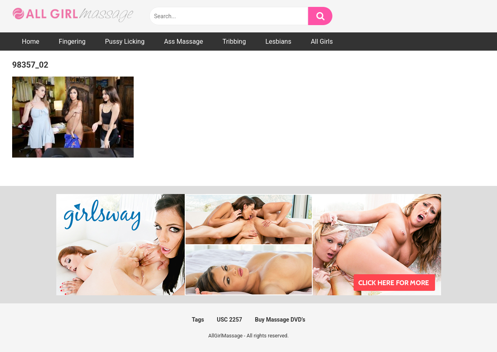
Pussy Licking (125, 41)
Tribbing (234, 41)
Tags (198, 319)
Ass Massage (183, 41)
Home (30, 41)
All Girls (322, 41)
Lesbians (278, 41)
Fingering (72, 41)
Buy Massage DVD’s (280, 319)
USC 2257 (229, 319)
